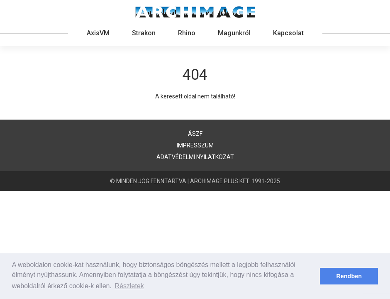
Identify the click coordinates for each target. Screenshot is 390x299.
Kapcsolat (288, 33)
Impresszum (195, 145)
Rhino (186, 33)
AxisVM (98, 33)
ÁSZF (195, 133)
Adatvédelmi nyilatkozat (195, 157)
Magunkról (234, 33)
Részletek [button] (129, 285)
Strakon (144, 33)
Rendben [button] (349, 276)
